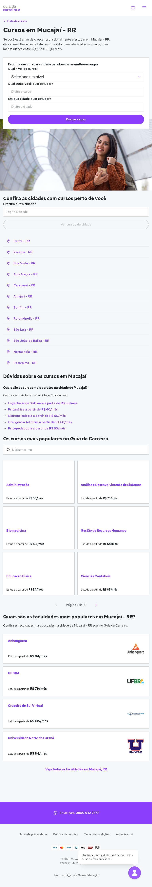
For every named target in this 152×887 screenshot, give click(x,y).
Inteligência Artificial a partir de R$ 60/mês (40, 422)
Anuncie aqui (124, 834)
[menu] (144, 8)
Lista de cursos (15, 21)
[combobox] (76, 91)
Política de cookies (65, 834)
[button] (134, 872)
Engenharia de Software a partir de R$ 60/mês (42, 403)
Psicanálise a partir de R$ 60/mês (33, 409)
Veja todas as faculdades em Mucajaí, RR (76, 769)
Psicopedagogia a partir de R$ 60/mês (37, 428)
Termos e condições (97, 834)
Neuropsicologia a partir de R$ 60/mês (37, 416)
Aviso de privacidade (33, 834)
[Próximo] (96, 605)
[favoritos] (133, 8)
